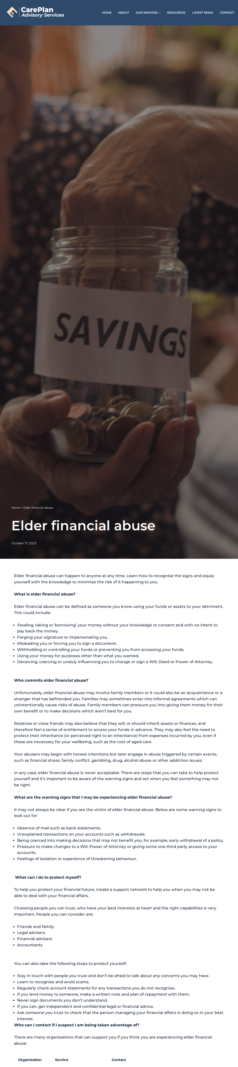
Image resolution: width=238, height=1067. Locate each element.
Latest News (202, 12)
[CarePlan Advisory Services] (40, 13)
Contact (227, 12)
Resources (176, 12)
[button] (159, 12)
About (123, 12)
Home (106, 12)
